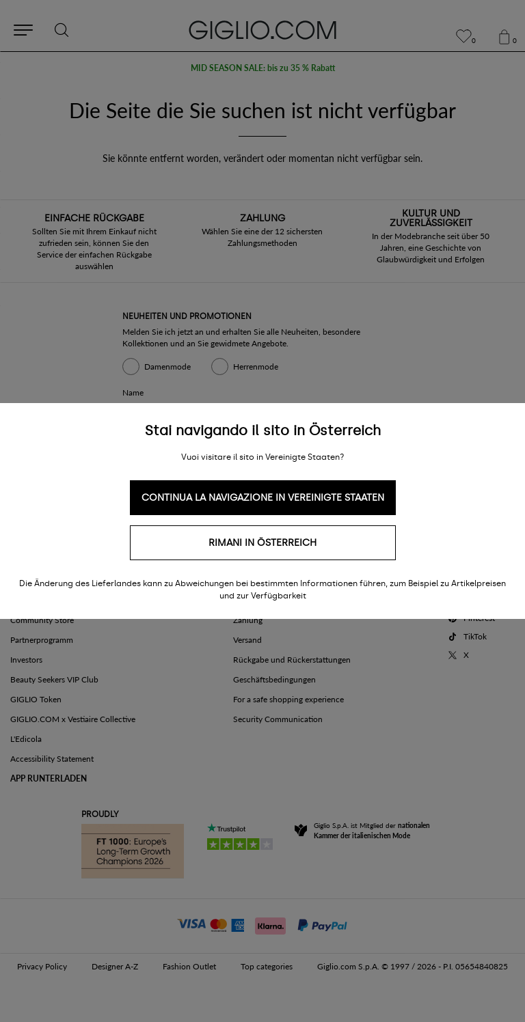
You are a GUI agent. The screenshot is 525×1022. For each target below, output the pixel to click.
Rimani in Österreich (262, 543)
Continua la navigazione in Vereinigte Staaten (263, 497)
